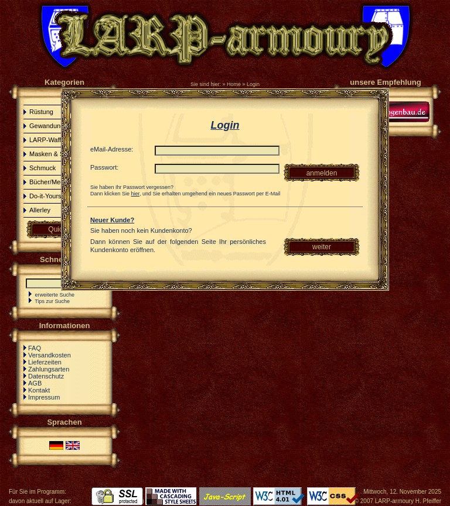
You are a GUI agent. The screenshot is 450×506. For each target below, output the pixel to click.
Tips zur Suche (52, 301)
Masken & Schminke (58, 153)
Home (234, 84)
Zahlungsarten (48, 369)
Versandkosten (49, 355)
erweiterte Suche (55, 295)
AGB (35, 383)
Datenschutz (46, 376)
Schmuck (42, 167)
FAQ (34, 348)
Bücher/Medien (51, 181)
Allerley (39, 210)
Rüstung (41, 111)
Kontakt (39, 390)
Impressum (44, 397)
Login (253, 84)
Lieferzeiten (45, 362)
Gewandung (46, 125)
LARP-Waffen (49, 139)
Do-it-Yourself (48, 195)
